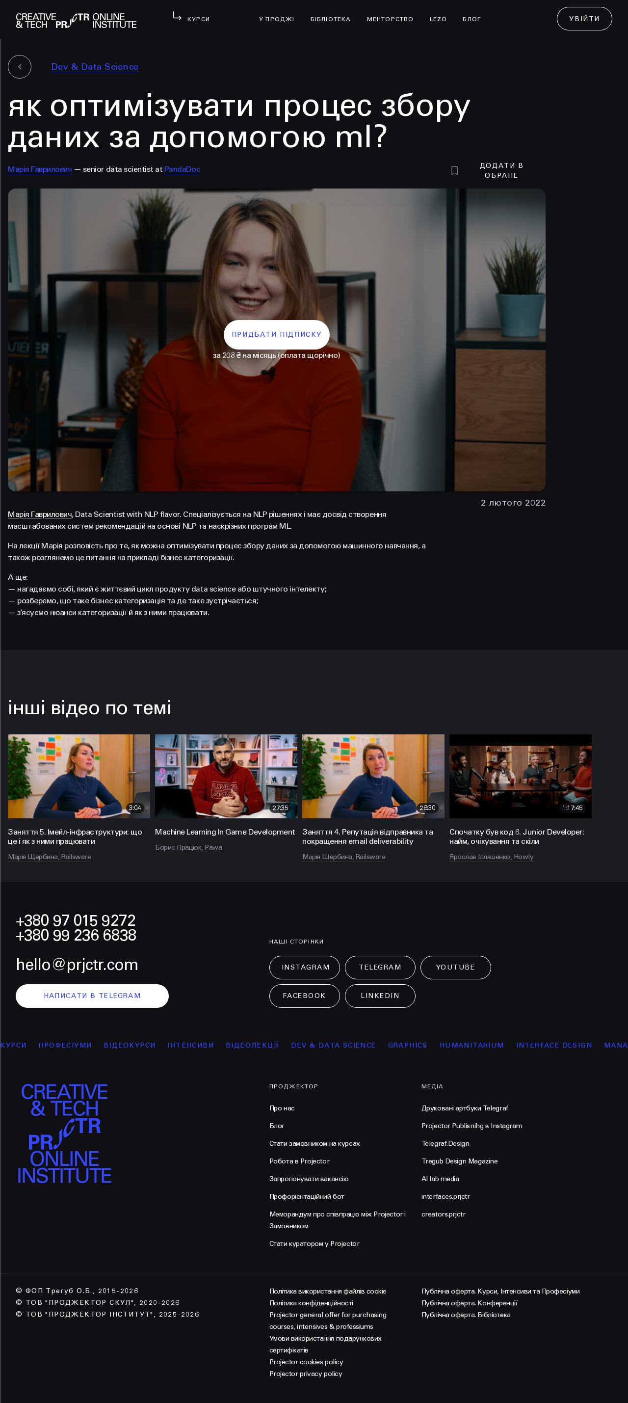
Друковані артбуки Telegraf (464, 1108)
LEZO (442, 13)
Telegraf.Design (445, 1143)
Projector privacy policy (305, 1374)
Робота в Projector (299, 1161)
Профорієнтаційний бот (306, 1196)
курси (19, 1045)
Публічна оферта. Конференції (469, 1303)
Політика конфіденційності (311, 1303)
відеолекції (258, 1045)
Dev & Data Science (95, 66)
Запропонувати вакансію (309, 1179)
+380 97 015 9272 (75, 920)
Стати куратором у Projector (314, 1244)
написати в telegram (92, 996)
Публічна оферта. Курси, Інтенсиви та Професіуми (500, 1291)
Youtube (455, 967)
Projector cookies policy (306, 1362)
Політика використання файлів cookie (328, 1291)
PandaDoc (182, 169)
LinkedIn (380, 996)
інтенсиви (196, 1045)
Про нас (282, 1108)
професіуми (71, 1045)
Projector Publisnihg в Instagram (472, 1126)
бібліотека (335, 13)
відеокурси (135, 1045)
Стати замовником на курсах (314, 1143)
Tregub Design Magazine (459, 1161)
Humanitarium (477, 1045)
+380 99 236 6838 (76, 935)
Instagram (306, 967)
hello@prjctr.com (77, 964)
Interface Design (560, 1045)
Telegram (380, 967)
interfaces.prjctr (445, 1196)
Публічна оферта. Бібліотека (466, 1315)
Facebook (304, 996)
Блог (476, 13)
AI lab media (440, 1179)
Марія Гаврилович (40, 169)
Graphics (413, 1045)
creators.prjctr (443, 1214)
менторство (394, 13)
